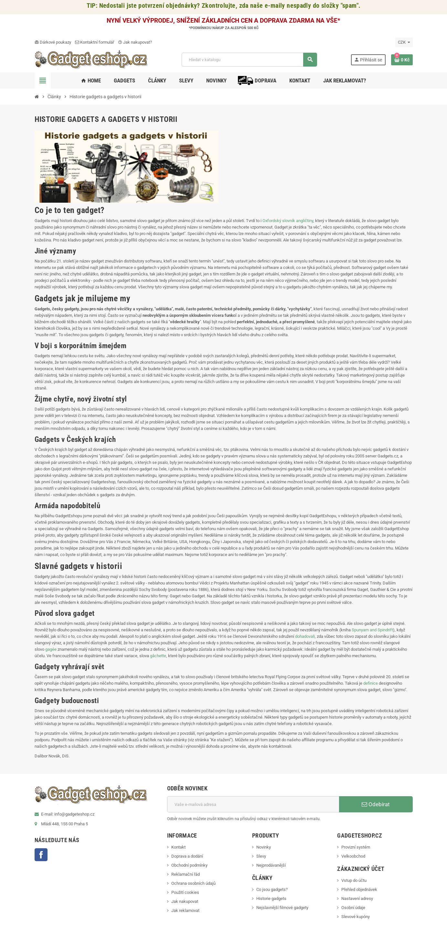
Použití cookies (185, 892)
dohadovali (305, 636)
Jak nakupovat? (135, 42)
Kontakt (178, 847)
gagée (51, 649)
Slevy (261, 856)
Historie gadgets (271, 898)
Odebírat (376, 804)
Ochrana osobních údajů (193, 883)
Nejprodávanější (271, 865)
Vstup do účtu (354, 880)
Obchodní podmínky (189, 865)
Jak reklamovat (185, 910)
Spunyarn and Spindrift (372, 629)
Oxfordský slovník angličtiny (287, 220)
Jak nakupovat (184, 901)
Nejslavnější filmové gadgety (282, 907)
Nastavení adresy (357, 898)
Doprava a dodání (187, 856)
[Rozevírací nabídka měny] (404, 42)
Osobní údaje (353, 907)
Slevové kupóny (355, 916)
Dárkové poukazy (53, 42)
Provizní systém (355, 847)
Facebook (41, 854)
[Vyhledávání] (249, 60)
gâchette (158, 655)
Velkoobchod (353, 856)
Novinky (263, 847)
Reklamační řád (185, 874)
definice (370, 683)
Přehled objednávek (359, 889)
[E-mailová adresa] (253, 804)
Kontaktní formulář (94, 42)
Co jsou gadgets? (272, 889)
